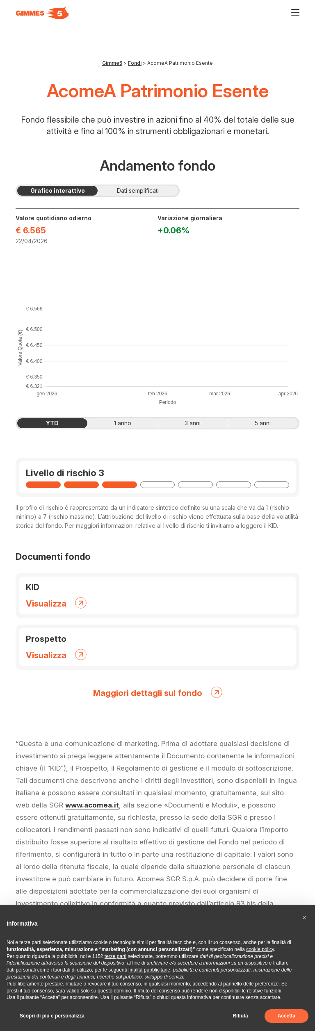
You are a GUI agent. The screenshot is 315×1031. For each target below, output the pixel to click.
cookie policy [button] (260, 949)
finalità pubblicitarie (149, 970)
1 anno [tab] (132, 423)
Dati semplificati (147, 191)
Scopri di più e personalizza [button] (52, 1016)
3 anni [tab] (202, 423)
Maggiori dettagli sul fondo (157, 691)
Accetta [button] (286, 1016)
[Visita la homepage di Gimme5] (42, 13)
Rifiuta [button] (240, 1016)
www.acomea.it (92, 805)
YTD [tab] (62, 423)
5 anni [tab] (272, 423)
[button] (304, 917)
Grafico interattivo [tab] (64, 191)
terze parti (115, 956)
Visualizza (56, 602)
